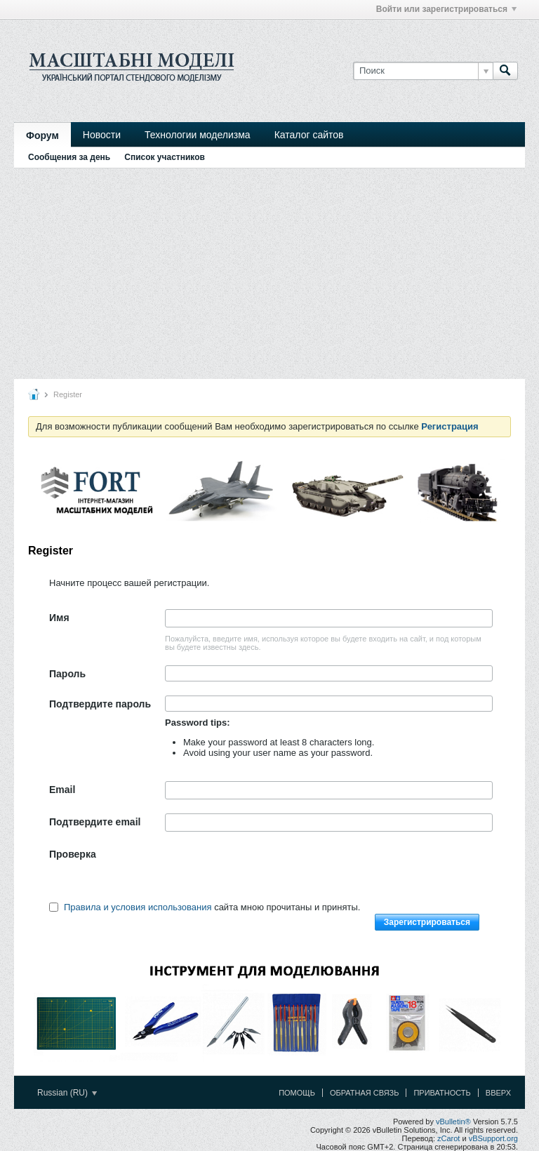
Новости (102, 134)
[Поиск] (423, 71)
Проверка (72, 854)
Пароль (67, 673)
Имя (59, 617)
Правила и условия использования (138, 907)
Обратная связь (364, 1093)
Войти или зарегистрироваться (446, 9)
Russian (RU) (67, 1093)
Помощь (297, 1093)
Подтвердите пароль (100, 704)
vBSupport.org (493, 1138)
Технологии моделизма (198, 134)
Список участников (164, 157)
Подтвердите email (94, 821)
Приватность (441, 1093)
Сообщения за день (69, 157)
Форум (42, 135)
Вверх (498, 1093)
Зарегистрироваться (427, 922)
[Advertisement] (269, 273)
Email (62, 789)
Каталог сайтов (309, 134)
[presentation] (271, 873)
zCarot (448, 1138)
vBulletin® (453, 1121)
